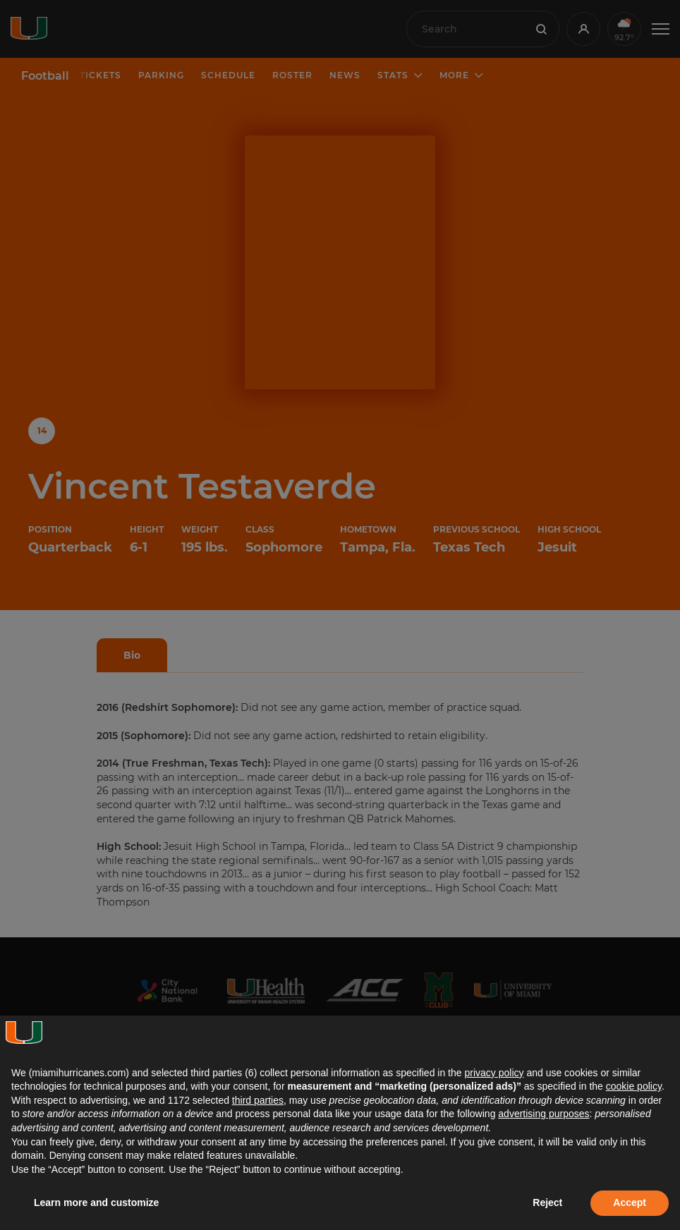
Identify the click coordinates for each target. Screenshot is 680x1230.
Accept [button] (629, 1202)
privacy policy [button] (493, 1072)
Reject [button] (547, 1202)
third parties (258, 1100)
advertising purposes (543, 1113)
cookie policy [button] (634, 1086)
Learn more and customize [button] (96, 1202)
